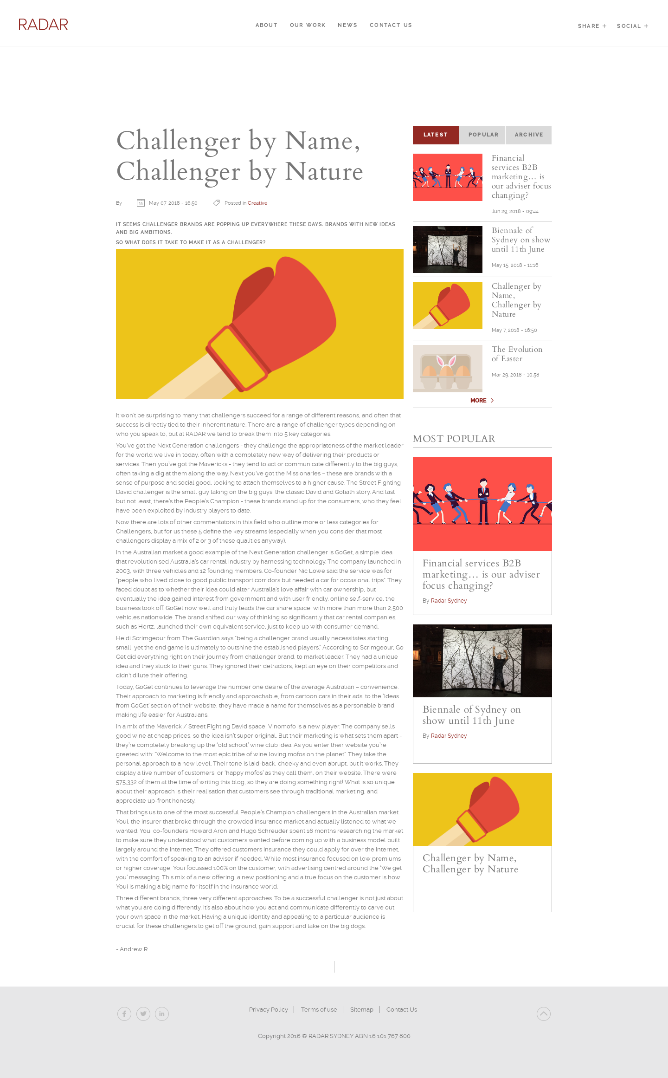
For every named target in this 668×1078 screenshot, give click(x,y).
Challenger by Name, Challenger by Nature (519, 307)
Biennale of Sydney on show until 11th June (521, 244)
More (479, 408)
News (348, 25)
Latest (441, 134)
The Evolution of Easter (519, 361)
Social (633, 26)
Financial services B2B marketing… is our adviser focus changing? (522, 177)
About (267, 25)
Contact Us (391, 25)
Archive (529, 135)
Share (593, 26)
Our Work (308, 25)
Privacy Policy (268, 1009)
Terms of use (319, 1009)
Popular (484, 135)
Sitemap (361, 1009)
